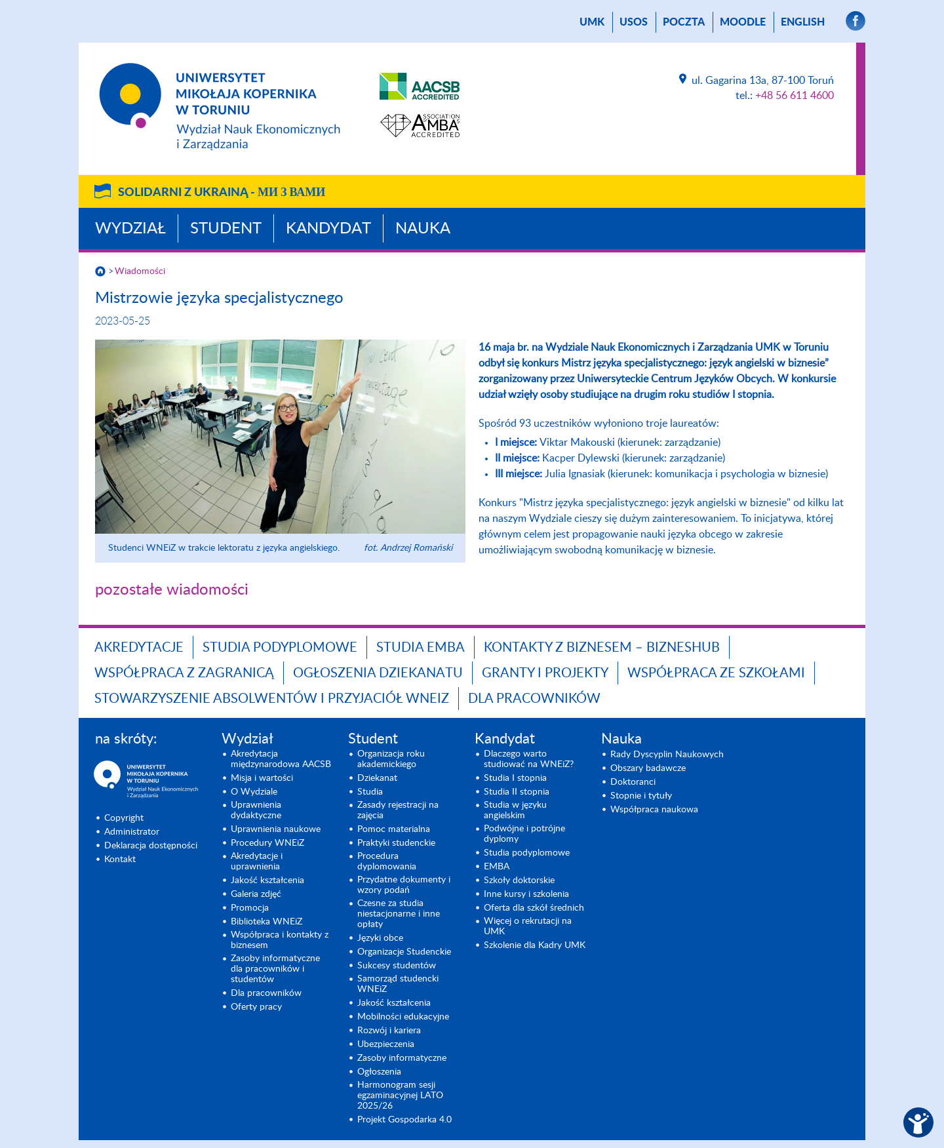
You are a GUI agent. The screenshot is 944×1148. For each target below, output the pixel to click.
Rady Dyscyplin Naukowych (667, 754)
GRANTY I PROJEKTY (545, 673)
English (803, 22)
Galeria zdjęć (256, 894)
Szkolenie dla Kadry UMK (534, 945)
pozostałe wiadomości (171, 590)
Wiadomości (140, 271)
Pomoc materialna (393, 829)
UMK (592, 22)
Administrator (131, 832)
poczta (684, 22)
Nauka (422, 229)
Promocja (250, 908)
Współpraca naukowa (654, 809)
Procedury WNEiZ (267, 843)
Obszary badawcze (648, 768)
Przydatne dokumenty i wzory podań (403, 885)
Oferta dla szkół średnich (534, 908)
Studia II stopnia (516, 792)
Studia (370, 792)
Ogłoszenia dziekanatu (378, 673)
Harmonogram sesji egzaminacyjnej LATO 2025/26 (400, 1095)
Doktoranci (633, 782)
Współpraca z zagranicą (184, 673)
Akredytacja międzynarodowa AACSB (281, 759)
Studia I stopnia (515, 778)
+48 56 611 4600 (794, 95)
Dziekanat (377, 778)
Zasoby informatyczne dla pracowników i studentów (275, 969)
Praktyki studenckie (396, 843)
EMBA (496, 866)
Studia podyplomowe (280, 647)
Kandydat (328, 229)
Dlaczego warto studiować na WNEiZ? (529, 759)
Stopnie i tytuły (641, 796)
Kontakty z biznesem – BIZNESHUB (602, 647)
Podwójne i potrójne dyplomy (524, 834)
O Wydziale (254, 792)
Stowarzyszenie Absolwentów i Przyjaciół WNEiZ (271, 698)
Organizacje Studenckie (404, 952)
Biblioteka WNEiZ (266, 921)
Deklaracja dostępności (150, 845)
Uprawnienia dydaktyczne (256, 810)
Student (226, 229)
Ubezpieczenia (385, 1044)
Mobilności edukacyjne (403, 1016)
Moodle (743, 22)
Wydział (130, 229)
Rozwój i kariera (389, 1030)
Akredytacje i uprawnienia (257, 861)
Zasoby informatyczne (401, 1058)
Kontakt (120, 859)
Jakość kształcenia (267, 880)
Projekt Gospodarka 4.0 (404, 1119)
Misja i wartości (262, 778)
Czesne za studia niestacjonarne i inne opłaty (398, 914)
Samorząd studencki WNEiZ (398, 984)
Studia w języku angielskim (515, 810)
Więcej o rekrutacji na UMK (528, 926)
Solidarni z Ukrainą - (221, 193)
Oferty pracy (256, 1007)
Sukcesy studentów (396, 965)
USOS (634, 22)
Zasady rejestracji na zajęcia (398, 810)
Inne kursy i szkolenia (526, 894)
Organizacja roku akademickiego (391, 759)
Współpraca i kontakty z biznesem (279, 940)
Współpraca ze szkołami (716, 673)
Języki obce (380, 938)
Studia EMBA (420, 647)
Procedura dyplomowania (386, 861)
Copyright (124, 818)
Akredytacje (139, 647)
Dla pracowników (534, 698)
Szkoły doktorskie (519, 880)
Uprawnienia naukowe (276, 829)
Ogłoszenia (379, 1072)
